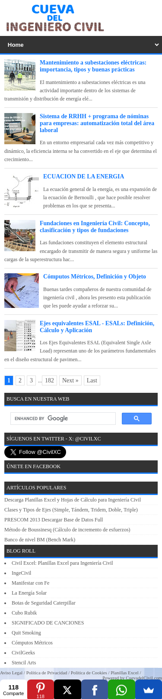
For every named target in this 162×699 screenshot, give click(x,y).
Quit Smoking (26, 633)
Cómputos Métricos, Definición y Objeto (94, 276)
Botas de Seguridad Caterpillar (44, 603)
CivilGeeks (23, 653)
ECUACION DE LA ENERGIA (83, 176)
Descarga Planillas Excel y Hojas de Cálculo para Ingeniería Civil (72, 500)
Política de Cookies (89, 672)
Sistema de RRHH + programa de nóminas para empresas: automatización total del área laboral (97, 123)
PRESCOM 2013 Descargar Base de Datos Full (53, 520)
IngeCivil (21, 573)
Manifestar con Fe (30, 583)
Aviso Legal (11, 672)
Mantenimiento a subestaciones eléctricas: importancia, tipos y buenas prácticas (93, 66)
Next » (70, 380)
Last (92, 380)
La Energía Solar (29, 593)
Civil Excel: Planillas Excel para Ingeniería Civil (62, 563)
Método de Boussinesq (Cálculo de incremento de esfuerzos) (67, 530)
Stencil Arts (24, 663)
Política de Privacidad (46, 672)
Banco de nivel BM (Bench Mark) (39, 540)
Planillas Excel (124, 672)
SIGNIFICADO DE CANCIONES (48, 623)
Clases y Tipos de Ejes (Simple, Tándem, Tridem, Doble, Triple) (71, 510)
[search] (62, 419)
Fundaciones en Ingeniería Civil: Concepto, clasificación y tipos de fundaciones (95, 226)
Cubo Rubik (24, 613)
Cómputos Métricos (32, 643)
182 (49, 380)
